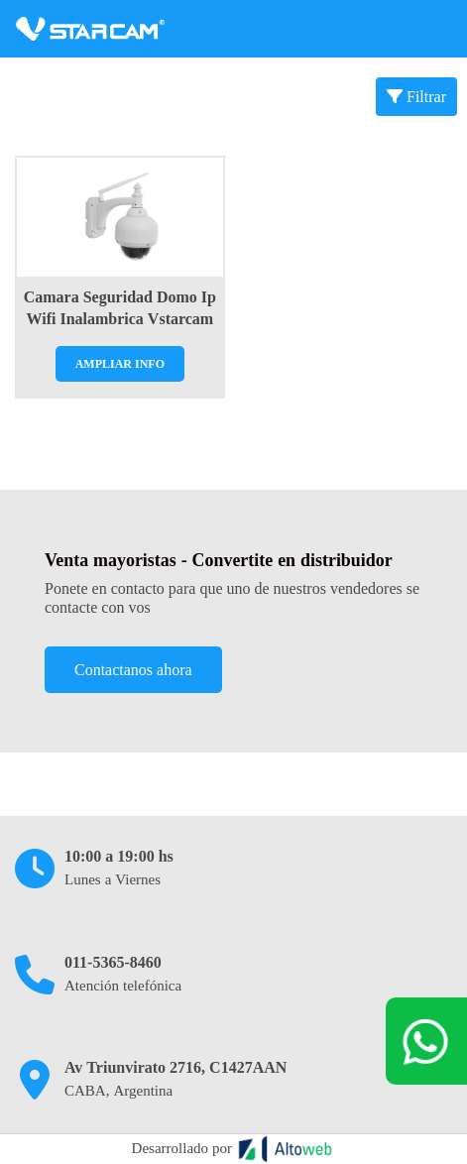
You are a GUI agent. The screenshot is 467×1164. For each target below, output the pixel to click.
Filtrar (416, 96)
